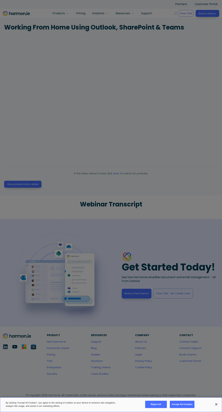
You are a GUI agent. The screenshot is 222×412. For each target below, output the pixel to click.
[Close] (216, 404)
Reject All (156, 404)
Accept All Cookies (182, 404)
